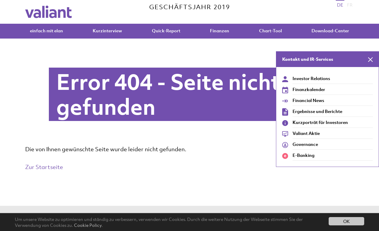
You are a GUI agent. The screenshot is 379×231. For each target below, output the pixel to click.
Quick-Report (166, 31)
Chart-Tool (270, 31)
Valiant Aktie (306, 133)
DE (340, 5)
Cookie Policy (88, 225)
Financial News (308, 100)
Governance (305, 144)
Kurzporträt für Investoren (320, 122)
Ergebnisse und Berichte (317, 111)
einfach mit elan (46, 31)
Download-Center (330, 31)
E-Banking (303, 155)
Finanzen (219, 31)
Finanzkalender (309, 89)
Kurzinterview (107, 31)
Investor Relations (311, 78)
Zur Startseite (44, 167)
